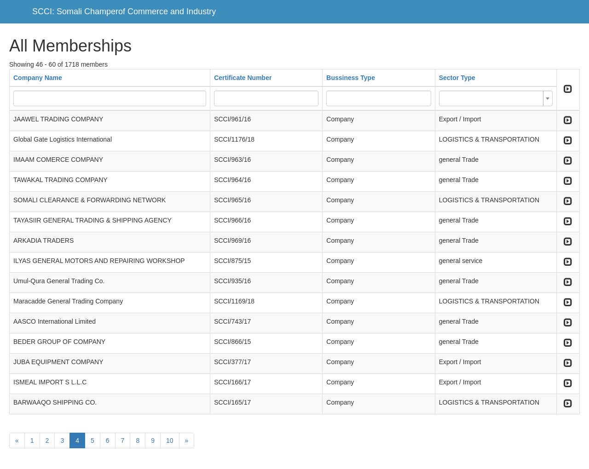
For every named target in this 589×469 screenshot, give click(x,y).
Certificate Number (242, 77)
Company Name (37, 77)
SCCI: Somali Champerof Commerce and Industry (124, 11)
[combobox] (496, 98)
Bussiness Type (350, 77)
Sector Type (457, 77)
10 (169, 440)
